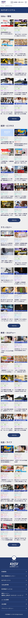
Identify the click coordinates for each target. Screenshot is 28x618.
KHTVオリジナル (6, 580)
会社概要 (3, 604)
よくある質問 (5, 600)
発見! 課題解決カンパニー (8, 576)
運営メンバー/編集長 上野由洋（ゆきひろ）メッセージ (12, 594)
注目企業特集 (5, 585)
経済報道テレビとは (6, 589)
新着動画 (3, 571)
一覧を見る (14, 118)
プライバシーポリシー (7, 608)
